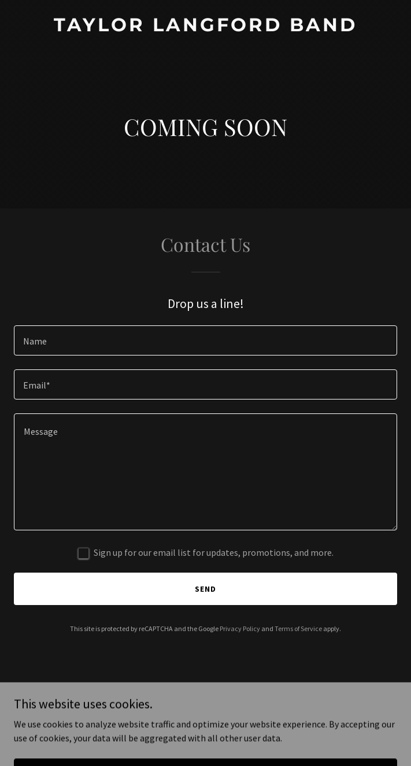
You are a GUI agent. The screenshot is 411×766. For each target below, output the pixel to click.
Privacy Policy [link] (240, 628)
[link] (205, 28)
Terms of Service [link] (298, 628)
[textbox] (205, 340)
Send (205, 589)
